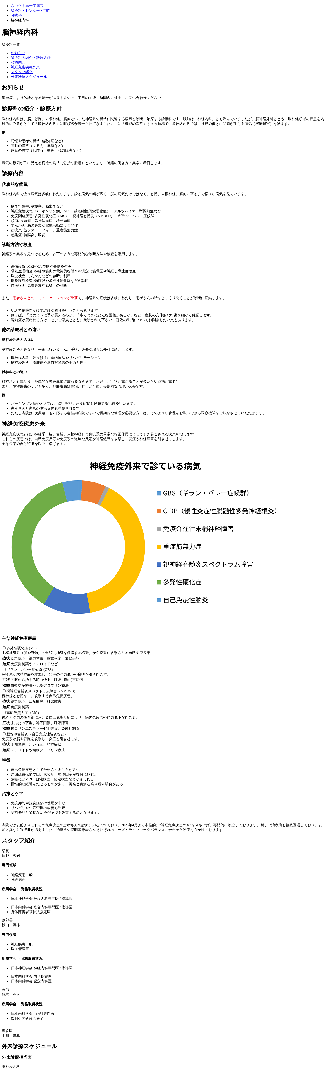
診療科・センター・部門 (31, 10)
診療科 (16, 15)
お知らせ (18, 53)
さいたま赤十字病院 (27, 6)
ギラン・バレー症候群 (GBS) (29, 669)
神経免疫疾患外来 (25, 67)
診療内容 (18, 62)
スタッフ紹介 (22, 72)
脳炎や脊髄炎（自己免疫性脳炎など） (37, 734)
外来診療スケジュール (29, 77)
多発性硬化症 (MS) (21, 648)
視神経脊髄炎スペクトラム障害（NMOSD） (41, 691)
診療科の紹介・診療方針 (31, 58)
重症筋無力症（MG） (23, 713)
